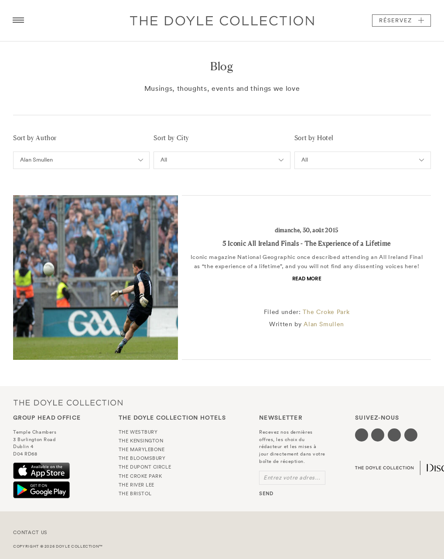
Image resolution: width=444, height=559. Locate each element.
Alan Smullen (324, 324)
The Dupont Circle (145, 466)
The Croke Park (326, 312)
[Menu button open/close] (18, 20)
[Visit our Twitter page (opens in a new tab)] (377, 435)
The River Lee (136, 484)
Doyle (222, 20)
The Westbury (138, 431)
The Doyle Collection (68, 402)
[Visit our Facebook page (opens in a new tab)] (361, 435)
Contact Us (30, 532)
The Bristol (135, 493)
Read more (306, 278)
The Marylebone (142, 449)
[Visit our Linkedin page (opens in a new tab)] (410, 435)
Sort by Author (35, 138)
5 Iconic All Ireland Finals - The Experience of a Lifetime (306, 243)
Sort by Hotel (314, 138)
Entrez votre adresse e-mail (294, 477)
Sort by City (171, 138)
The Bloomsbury (142, 458)
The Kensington (141, 440)
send (266, 493)
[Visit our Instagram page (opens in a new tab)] (394, 435)
